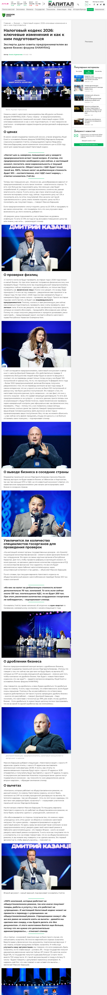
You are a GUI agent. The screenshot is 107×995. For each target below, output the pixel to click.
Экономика (20, 11)
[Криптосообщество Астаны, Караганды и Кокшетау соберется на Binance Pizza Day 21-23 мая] (79, 112)
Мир (69, 11)
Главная (7, 25)
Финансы (29, 11)
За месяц (98, 72)
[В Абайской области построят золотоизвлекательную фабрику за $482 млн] (79, 100)
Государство (40, 11)
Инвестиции (61, 11)
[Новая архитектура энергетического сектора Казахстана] (79, 89)
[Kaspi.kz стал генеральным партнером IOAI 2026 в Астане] (79, 80)
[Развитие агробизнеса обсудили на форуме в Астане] (79, 123)
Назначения (99, 11)
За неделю (89, 73)
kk (90, 5)
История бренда (79, 11)
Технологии (50, 11)
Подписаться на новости (89, 146)
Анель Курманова (16, 56)
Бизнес (90, 11)
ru (86, 5)
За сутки (79, 72)
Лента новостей (8, 11)
